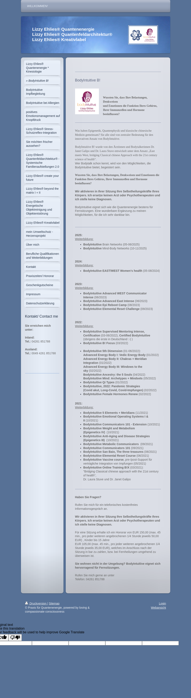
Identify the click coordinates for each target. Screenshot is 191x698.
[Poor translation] (15, 637)
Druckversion (36, 603)
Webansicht (158, 607)
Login (162, 603)
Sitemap (54, 603)
